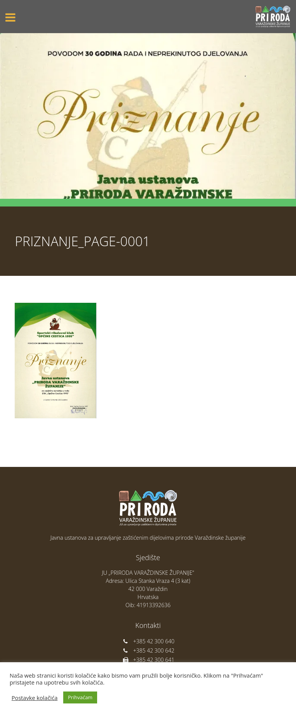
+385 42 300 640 (148, 641)
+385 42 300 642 (148, 650)
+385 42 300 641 (148, 659)
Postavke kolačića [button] (34, 697)
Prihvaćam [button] (80, 697)
